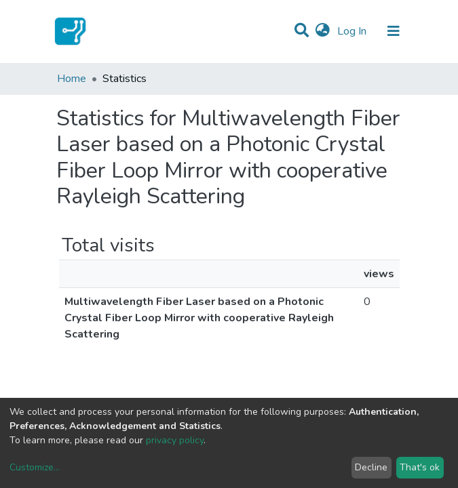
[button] (323, 31)
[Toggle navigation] (394, 31)
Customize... (34, 467)
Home (71, 78)
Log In (353, 31)
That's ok (420, 467)
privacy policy (175, 440)
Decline (371, 467)
